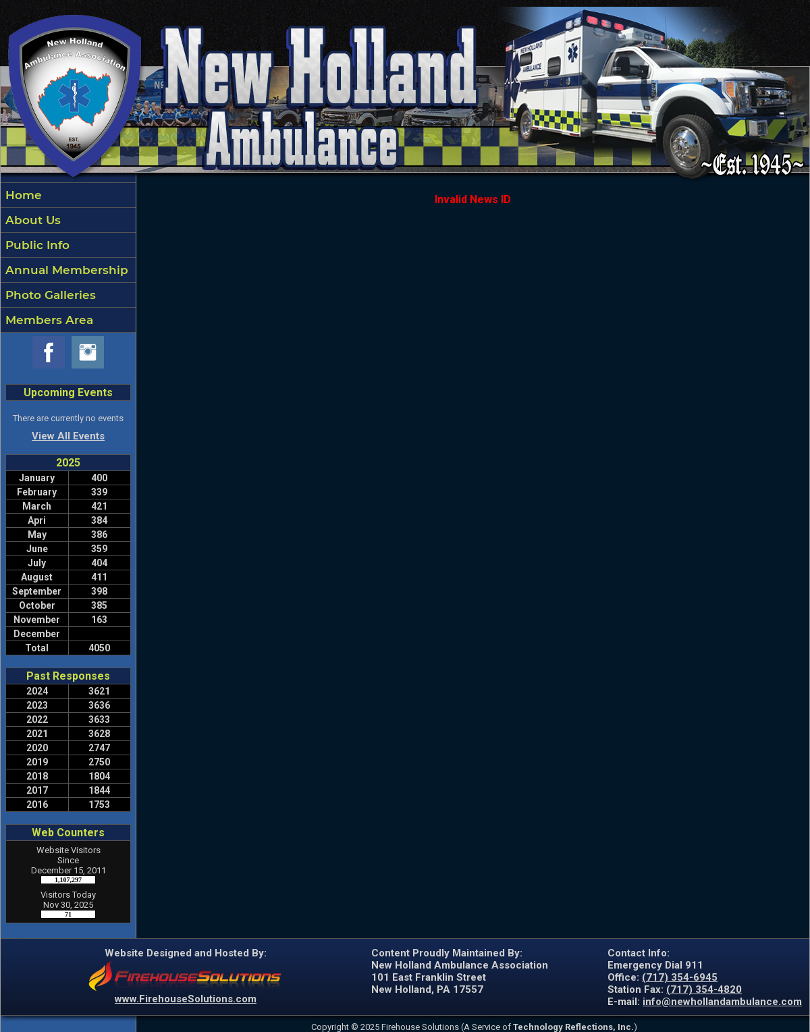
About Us (31, 220)
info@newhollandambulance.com (722, 1002)
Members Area (47, 320)
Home (22, 195)
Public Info (36, 245)
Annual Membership (65, 270)
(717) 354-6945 (680, 977)
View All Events (68, 436)
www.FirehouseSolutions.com (185, 999)
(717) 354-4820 (704, 989)
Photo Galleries (49, 295)
